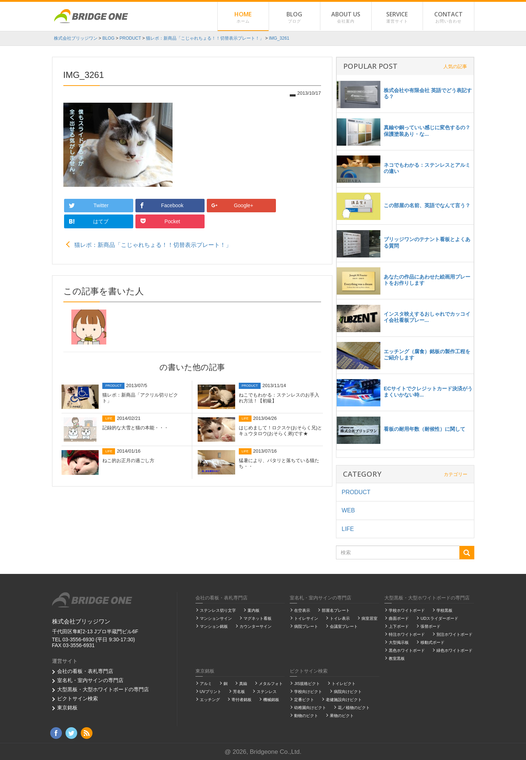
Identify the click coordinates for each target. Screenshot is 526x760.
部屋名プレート (336, 610)
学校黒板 (444, 610)
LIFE (348, 528)
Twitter (84, 205)
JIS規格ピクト (307, 683)
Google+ (188, 205)
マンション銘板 (214, 626)
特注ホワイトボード (407, 634)
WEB (348, 510)
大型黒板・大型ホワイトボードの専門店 (103, 689)
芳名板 (239, 691)
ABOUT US (345, 17)
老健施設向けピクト (344, 699)
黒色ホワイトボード (407, 650)
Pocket (290, 205)
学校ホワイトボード (407, 610)
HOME (243, 17)
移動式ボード (432, 642)
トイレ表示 (340, 618)
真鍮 (243, 683)
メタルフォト (271, 683)
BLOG (294, 17)
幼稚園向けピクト (310, 707)
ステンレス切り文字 (218, 610)
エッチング (210, 699)
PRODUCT (356, 492)
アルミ (206, 683)
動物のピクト (306, 715)
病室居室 (369, 618)
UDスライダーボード (439, 618)
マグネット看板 (258, 618)
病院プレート (306, 626)
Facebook (137, 205)
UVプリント (210, 691)
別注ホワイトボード (454, 634)
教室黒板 (397, 658)
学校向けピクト (308, 691)
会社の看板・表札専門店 (85, 671)
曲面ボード (399, 618)
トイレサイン (306, 618)
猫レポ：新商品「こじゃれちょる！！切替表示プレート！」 (153, 228)
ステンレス (267, 691)
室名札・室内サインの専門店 (90, 680)
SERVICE (397, 17)
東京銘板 (67, 707)
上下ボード (399, 626)
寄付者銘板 (242, 699)
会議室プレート (344, 626)
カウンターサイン (256, 626)
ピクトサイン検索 (77, 698)
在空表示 (302, 610)
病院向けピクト (348, 691)
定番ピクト (304, 699)
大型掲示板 (399, 642)
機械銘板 (271, 699)
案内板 (254, 610)
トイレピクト (344, 683)
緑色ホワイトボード (454, 650)
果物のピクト (342, 715)
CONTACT (448, 17)
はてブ (239, 205)
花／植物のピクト (354, 707)
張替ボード (430, 626)
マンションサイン (216, 618)
